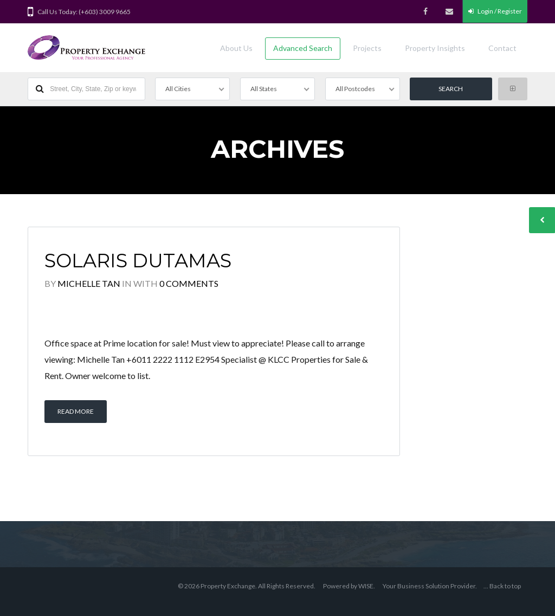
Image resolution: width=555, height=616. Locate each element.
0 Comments (188, 283)
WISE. (366, 586)
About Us (236, 48)
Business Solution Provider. (437, 586)
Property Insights (435, 48)
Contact (502, 48)
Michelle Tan (88, 283)
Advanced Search (302, 48)
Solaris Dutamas (137, 260)
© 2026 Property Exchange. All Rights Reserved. (246, 586)
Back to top (505, 586)
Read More (75, 411)
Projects (367, 48)
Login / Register (495, 11)
